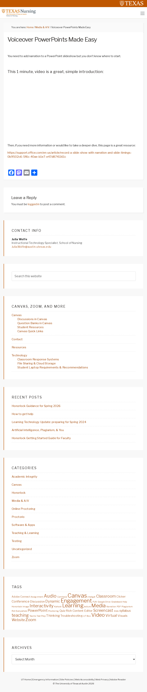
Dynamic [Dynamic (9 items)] (52, 601)
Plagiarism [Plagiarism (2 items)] (127, 606)
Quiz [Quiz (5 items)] (62, 610)
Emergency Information (45, 679)
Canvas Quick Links (30, 331)
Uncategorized (22, 549)
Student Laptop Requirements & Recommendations (52, 367)
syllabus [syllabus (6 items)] (125, 610)
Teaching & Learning (25, 533)
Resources (19, 347)
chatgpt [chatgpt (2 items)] (91, 597)
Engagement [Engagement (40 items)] (76, 601)
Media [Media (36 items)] (98, 605)
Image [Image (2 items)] (26, 606)
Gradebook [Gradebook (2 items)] (116, 602)
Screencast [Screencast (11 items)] (103, 610)
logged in (33, 204)
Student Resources (30, 327)
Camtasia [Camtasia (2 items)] (62, 597)
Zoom (15, 557)
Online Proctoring (23, 509)
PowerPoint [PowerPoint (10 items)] (38, 610)
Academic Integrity (24, 476)
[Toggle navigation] (142, 13)
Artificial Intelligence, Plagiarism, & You (38, 430)
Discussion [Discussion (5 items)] (37, 601)
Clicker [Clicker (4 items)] (121, 596)
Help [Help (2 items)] (124, 602)
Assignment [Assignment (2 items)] (37, 597)
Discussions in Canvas (32, 319)
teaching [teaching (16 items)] (20, 615)
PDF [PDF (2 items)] (119, 606)
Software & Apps (23, 525)
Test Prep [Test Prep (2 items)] (41, 616)
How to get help (22, 414)
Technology (19, 355)
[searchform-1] (74, 276)
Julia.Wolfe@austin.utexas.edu (31, 246)
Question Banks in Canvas (34, 323)
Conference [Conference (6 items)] (20, 601)
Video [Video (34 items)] (98, 615)
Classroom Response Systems (38, 359)
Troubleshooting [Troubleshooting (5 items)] (71, 615)
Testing (17, 541)
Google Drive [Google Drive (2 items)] (104, 602)
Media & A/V (20, 501)
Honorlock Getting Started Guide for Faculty (41, 438)
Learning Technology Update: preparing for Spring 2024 (49, 422)
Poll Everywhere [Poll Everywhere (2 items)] (19, 611)
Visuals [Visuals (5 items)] (122, 615)
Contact (17, 339)
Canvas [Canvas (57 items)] (77, 595)
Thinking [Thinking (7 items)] (53, 615)
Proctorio (18, 517)
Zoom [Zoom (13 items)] (30, 619)
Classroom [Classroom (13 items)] (106, 596)
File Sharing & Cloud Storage (36, 363)
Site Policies (67, 679)
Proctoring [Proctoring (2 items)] (53, 611)
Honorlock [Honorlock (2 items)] (17, 606)
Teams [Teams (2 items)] (32, 616)
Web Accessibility (84, 679)
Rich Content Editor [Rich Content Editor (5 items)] (79, 610)
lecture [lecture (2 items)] (87, 606)
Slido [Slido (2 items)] (116, 611)
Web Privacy (102, 679)
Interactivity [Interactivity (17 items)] (42, 605)
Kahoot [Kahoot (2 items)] (58, 606)
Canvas (17, 315)
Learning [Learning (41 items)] (72, 605)
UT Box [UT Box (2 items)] (87, 616)
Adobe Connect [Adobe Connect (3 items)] (21, 596)
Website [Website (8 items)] (18, 620)
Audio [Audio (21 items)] (50, 596)
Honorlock (19, 492)
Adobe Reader (118, 679)
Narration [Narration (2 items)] (111, 606)
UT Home (26, 679)
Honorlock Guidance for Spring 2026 (36, 406)
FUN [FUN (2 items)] (95, 602)
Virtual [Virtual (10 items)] (111, 615)
